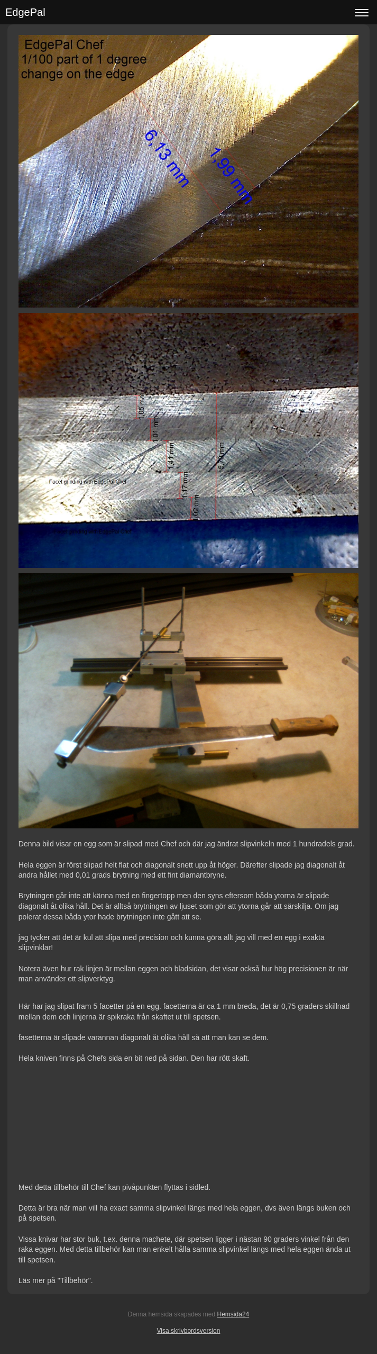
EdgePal (25, 12)
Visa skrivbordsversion (188, 1330)
